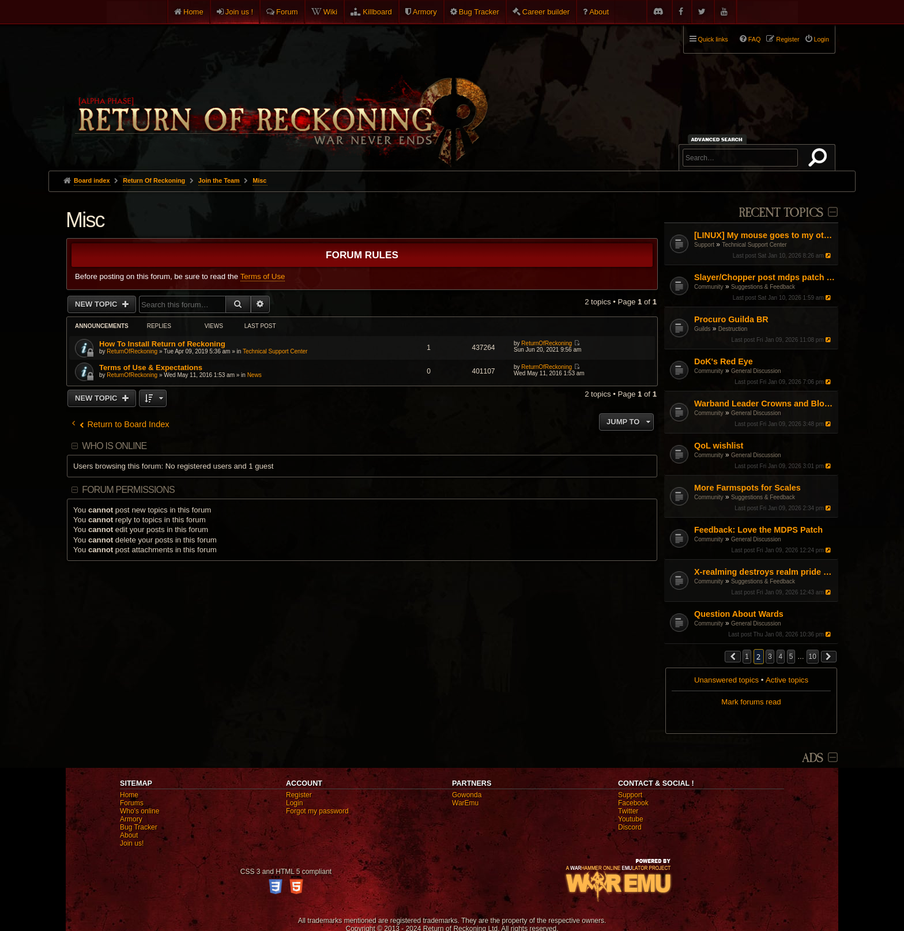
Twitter (628, 811)
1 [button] (747, 657)
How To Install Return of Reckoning (162, 344)
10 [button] (812, 657)
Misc (85, 220)
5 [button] (791, 657)
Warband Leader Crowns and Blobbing (764, 403)
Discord (630, 827)
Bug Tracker (479, 11)
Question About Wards (739, 614)
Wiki (330, 11)
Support (704, 245)
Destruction (733, 329)
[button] (733, 656)
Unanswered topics (726, 680)
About (599, 11)
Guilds (702, 329)
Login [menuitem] (821, 39)
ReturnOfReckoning (132, 351)
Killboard (377, 11)
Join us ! (239, 11)
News (254, 375)
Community (709, 287)
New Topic (97, 304)
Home (193, 11)
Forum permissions (128, 490)
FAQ (754, 39)
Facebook (633, 803)
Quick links (713, 39)
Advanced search (718, 139)
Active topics (787, 680)
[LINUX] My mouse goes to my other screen (764, 235)
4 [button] (781, 657)
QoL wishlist (718, 445)
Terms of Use (262, 276)
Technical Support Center (754, 245)
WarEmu (465, 803)
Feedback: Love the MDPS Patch (758, 529)
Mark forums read (751, 702)
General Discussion (756, 371)
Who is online (114, 446)
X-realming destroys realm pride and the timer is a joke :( (764, 571)
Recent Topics (781, 213)
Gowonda (466, 795)
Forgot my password (317, 811)
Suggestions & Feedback (763, 287)
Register (299, 795)
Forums (132, 803)
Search (819, 159)
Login (294, 803)
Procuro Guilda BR (731, 319)
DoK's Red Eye (723, 361)
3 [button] (770, 657)
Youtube (630, 819)
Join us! (132, 843)
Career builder (546, 11)
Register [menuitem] (787, 39)
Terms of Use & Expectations (150, 367)
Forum (287, 11)
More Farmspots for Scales (747, 487)
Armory (425, 11)
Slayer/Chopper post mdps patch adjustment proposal (764, 277)
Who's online (139, 811)
